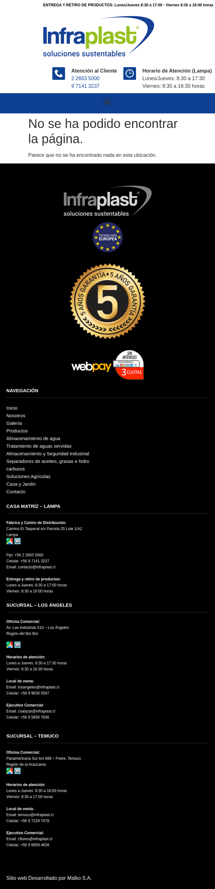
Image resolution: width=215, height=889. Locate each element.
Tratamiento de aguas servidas (38, 446)
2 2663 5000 (85, 78)
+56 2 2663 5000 (29, 555)
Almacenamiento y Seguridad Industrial (47, 453)
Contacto (15, 491)
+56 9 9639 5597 (35, 693)
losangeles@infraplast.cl (38, 687)
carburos (15, 468)
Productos (17, 430)
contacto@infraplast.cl (36, 567)
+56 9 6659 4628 (35, 845)
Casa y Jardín (21, 484)
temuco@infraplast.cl (36, 815)
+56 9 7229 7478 (35, 821)
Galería (14, 423)
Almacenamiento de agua (33, 438)
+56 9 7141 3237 (35, 561)
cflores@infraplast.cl (35, 839)
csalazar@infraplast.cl (36, 711)
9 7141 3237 (85, 86)
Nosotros (15, 415)
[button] (107, 101)
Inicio (11, 408)
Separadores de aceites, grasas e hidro (47, 461)
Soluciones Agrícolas (28, 476)
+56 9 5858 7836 (35, 717)
